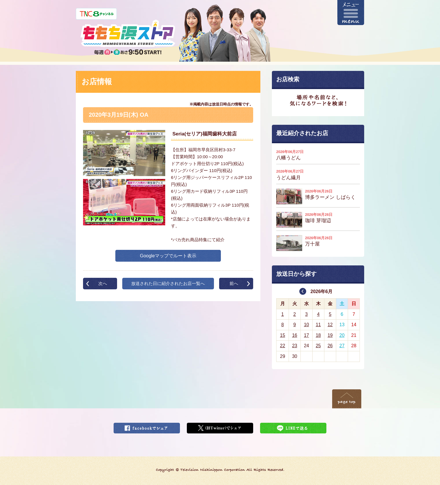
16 (294, 335)
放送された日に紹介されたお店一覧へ (168, 283)
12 (330, 324)
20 (342, 335)
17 (306, 335)
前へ (234, 283)
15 (282, 335)
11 (318, 324)
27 (342, 345)
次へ (102, 283)
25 (318, 345)
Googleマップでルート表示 (168, 255)
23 (294, 345)
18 (318, 335)
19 (330, 335)
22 (282, 345)
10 (306, 324)
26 (330, 345)
